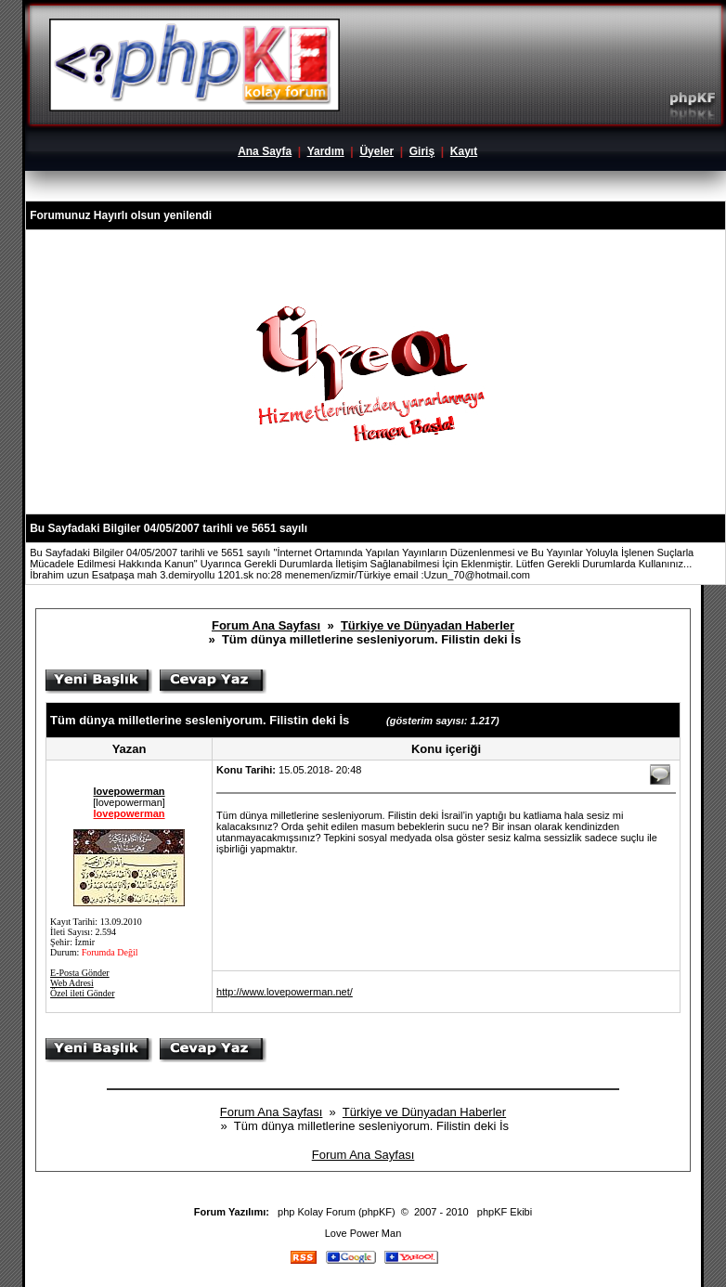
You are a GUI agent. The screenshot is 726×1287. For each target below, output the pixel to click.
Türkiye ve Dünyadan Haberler (427, 625)
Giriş (421, 151)
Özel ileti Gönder (82, 993)
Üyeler (376, 151)
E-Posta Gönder (80, 973)
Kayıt (463, 151)
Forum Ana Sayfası (266, 625)
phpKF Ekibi (504, 1211)
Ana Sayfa (265, 151)
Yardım (325, 151)
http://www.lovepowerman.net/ (284, 991)
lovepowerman (129, 791)
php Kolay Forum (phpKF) (336, 1211)
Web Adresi (72, 983)
